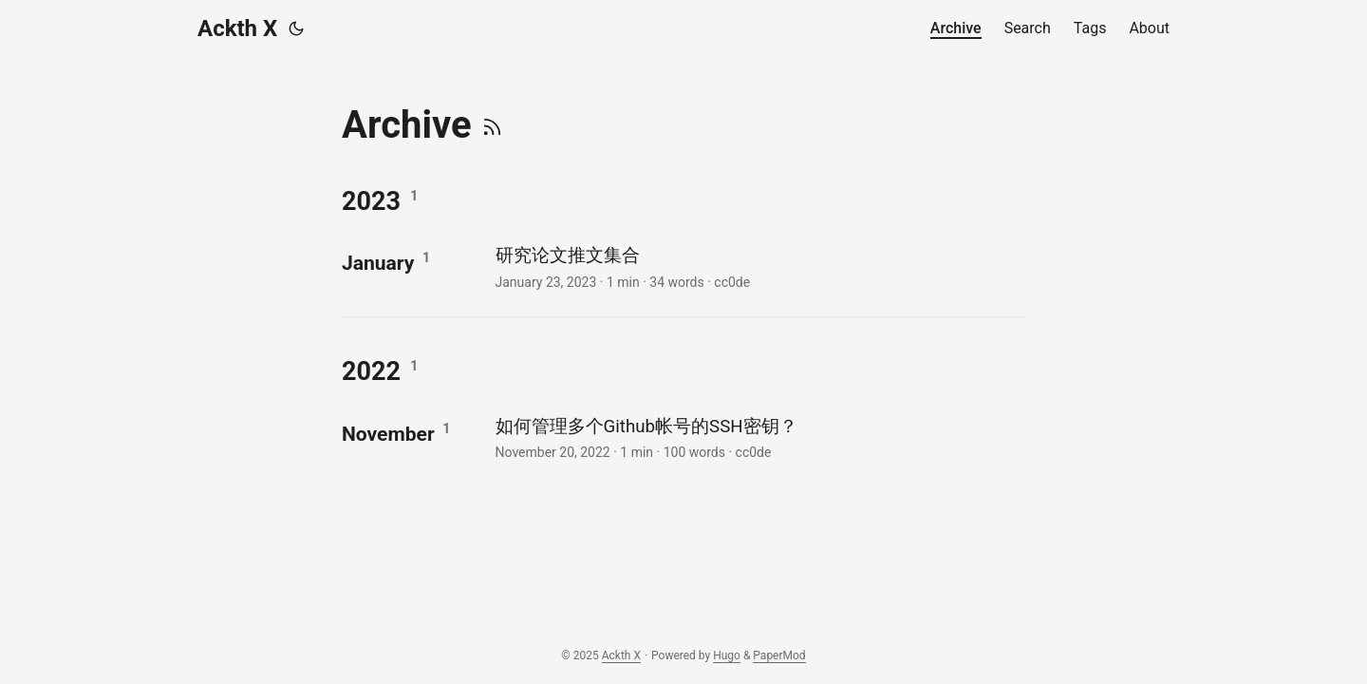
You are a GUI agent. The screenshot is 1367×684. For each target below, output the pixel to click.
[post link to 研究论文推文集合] (758, 266)
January (378, 263)
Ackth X (237, 28)
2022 (371, 371)
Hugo (726, 655)
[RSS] (492, 125)
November (388, 434)
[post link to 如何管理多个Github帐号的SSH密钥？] (758, 437)
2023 (371, 201)
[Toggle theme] (296, 28)
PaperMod (779, 655)
